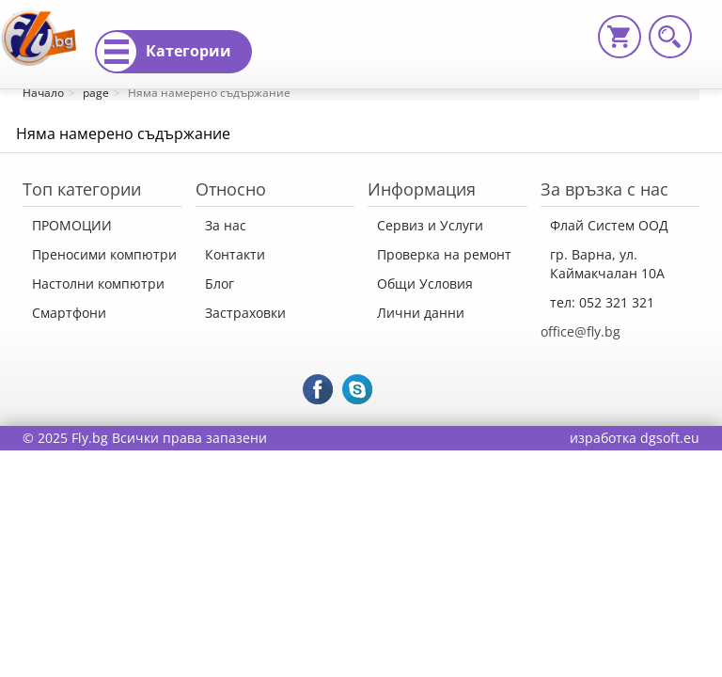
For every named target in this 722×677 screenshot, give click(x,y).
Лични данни (420, 313)
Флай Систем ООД (609, 225)
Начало (43, 93)
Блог (219, 283)
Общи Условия (425, 283)
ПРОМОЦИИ (72, 225)
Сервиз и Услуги (430, 225)
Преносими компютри (104, 254)
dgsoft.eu (669, 438)
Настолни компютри (98, 283)
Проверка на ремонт (444, 254)
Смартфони (69, 313)
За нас (225, 225)
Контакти (235, 254)
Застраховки (245, 313)
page (96, 93)
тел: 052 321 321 (602, 302)
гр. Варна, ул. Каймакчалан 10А (607, 263)
